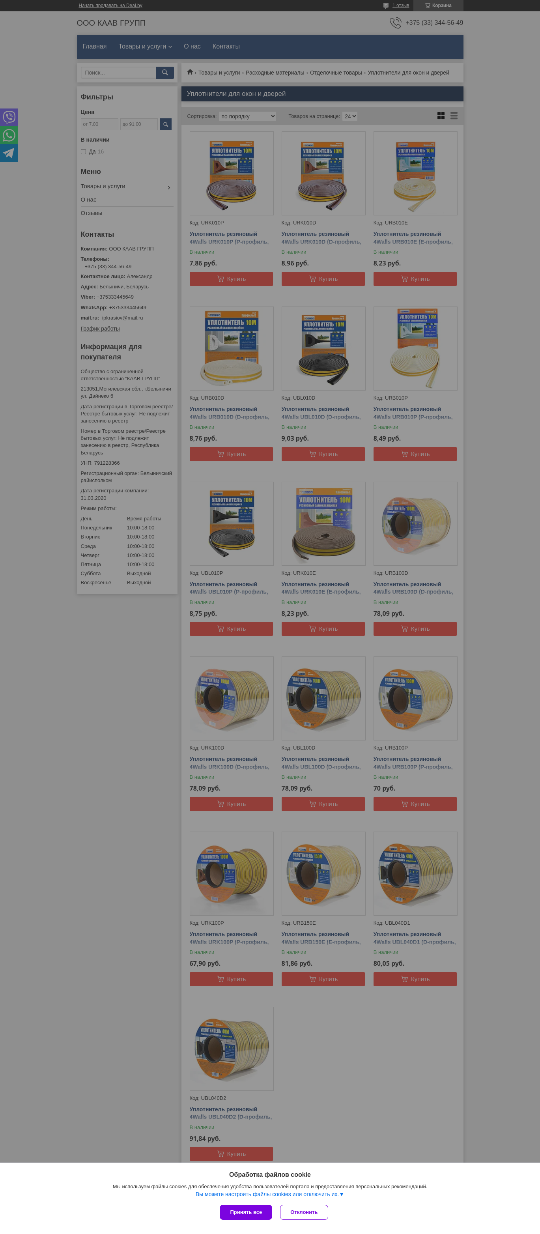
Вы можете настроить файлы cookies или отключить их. (267, 1194)
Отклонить (304, 1212)
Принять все (246, 1212)
